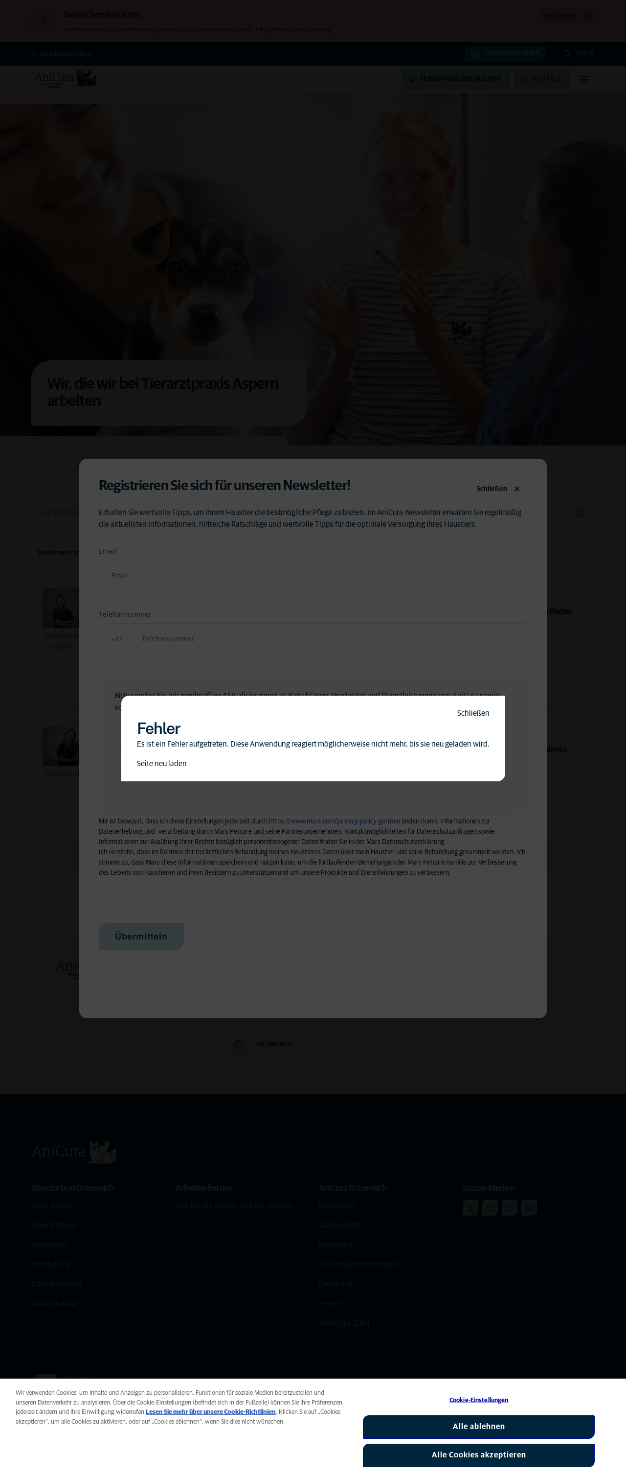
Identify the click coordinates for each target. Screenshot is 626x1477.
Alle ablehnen (479, 1426)
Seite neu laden (162, 764)
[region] (313, 1428)
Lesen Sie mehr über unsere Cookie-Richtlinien (211, 1412)
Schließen (473, 713)
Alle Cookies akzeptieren (479, 1455)
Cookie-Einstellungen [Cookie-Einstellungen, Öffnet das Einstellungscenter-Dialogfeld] (479, 1400)
